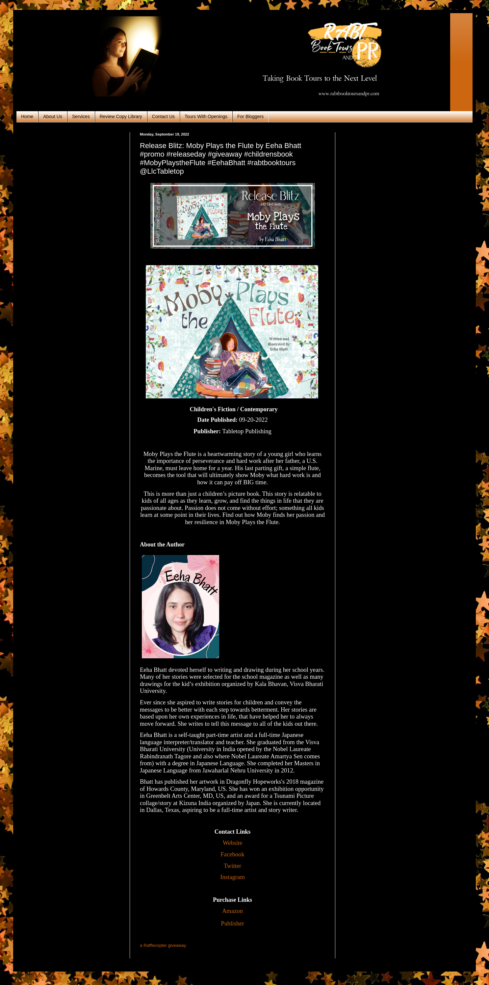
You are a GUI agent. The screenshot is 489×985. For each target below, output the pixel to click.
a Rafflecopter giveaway (163, 945)
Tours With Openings (206, 116)
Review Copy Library (121, 116)
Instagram (232, 876)
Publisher (232, 923)
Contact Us (163, 116)
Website (233, 842)
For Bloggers (250, 116)
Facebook (232, 854)
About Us (52, 116)
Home (27, 116)
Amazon (232, 910)
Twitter (233, 865)
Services (81, 116)
